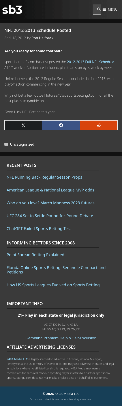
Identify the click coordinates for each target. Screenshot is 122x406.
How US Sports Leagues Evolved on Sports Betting (53, 284)
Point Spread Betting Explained (35, 254)
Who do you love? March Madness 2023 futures (50, 202)
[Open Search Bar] (97, 9)
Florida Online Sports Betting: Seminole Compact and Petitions (56, 270)
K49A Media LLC (17, 359)
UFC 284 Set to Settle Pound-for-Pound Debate (50, 215)
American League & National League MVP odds (50, 190)
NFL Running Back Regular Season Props (44, 177)
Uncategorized (22, 144)
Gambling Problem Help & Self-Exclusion (61, 337)
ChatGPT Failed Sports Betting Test (39, 228)
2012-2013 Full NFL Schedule (90, 61)
